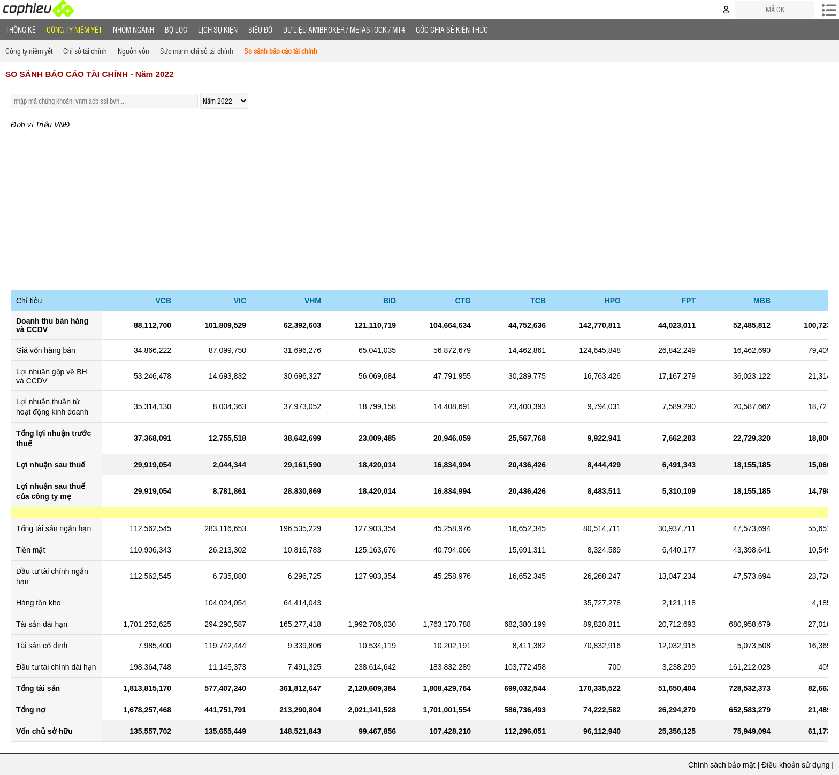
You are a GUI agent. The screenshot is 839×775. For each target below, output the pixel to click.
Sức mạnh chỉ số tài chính (196, 51)
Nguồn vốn (133, 51)
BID (389, 300)
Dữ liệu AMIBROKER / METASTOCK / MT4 (344, 29)
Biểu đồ (260, 29)
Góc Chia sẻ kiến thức (452, 29)
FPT (689, 300)
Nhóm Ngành (133, 29)
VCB (163, 300)
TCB (538, 300)
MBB (762, 300)
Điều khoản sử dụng (795, 765)
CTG (463, 300)
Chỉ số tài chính (85, 51)
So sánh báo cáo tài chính (280, 51)
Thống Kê (20, 29)
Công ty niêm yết (74, 29)
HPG (613, 300)
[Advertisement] (419, 210)
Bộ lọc (176, 29)
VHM (312, 300)
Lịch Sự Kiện (218, 29)
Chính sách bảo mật (722, 765)
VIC (240, 300)
